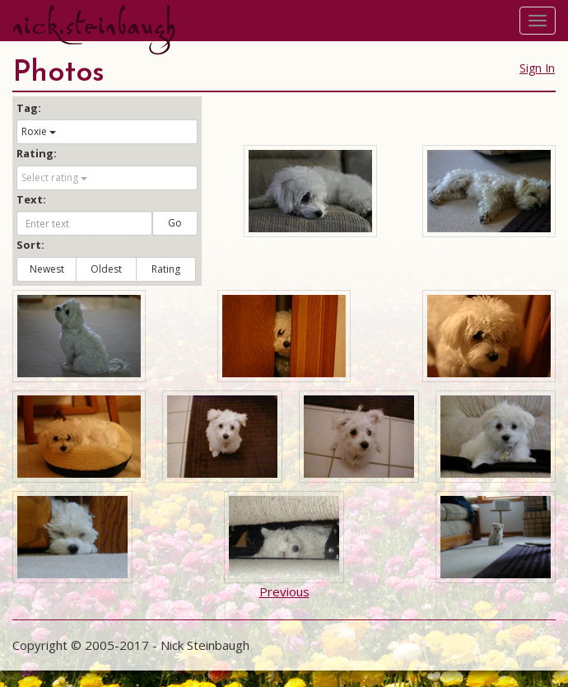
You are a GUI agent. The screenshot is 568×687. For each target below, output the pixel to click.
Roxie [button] (38, 131)
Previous (284, 591)
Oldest (106, 269)
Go (175, 223)
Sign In (537, 68)
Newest (47, 269)
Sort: (30, 244)
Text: (31, 199)
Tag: (28, 107)
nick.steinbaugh (93, 25)
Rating (165, 269)
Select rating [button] (54, 178)
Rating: (36, 153)
